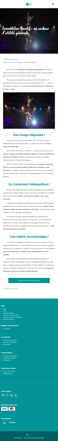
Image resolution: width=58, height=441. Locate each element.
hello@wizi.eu (7, 373)
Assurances (7, 344)
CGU (4, 311)
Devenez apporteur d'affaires (12, 317)
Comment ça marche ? (10, 340)
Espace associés (8, 319)
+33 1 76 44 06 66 (9, 371)
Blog (4, 309)
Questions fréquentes (10, 342)
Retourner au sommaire (10, 59)
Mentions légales (8, 313)
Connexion (6, 329)
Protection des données (10, 315)
